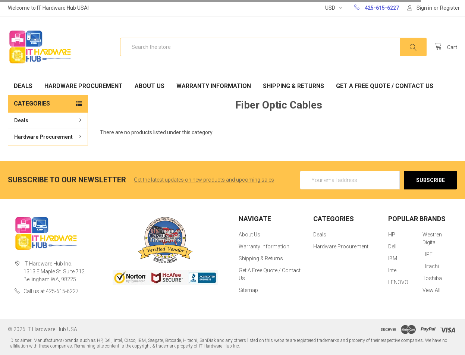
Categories (32, 103)
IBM (392, 258)
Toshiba (432, 278)
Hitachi (430, 266)
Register (450, 8)
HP (391, 235)
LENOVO (398, 282)
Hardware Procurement (83, 85)
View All (431, 290)
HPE (427, 254)
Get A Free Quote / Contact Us (384, 85)
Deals (23, 85)
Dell (392, 246)
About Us (149, 85)
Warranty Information (213, 85)
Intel (393, 270)
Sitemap (248, 290)
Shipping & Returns (293, 85)
